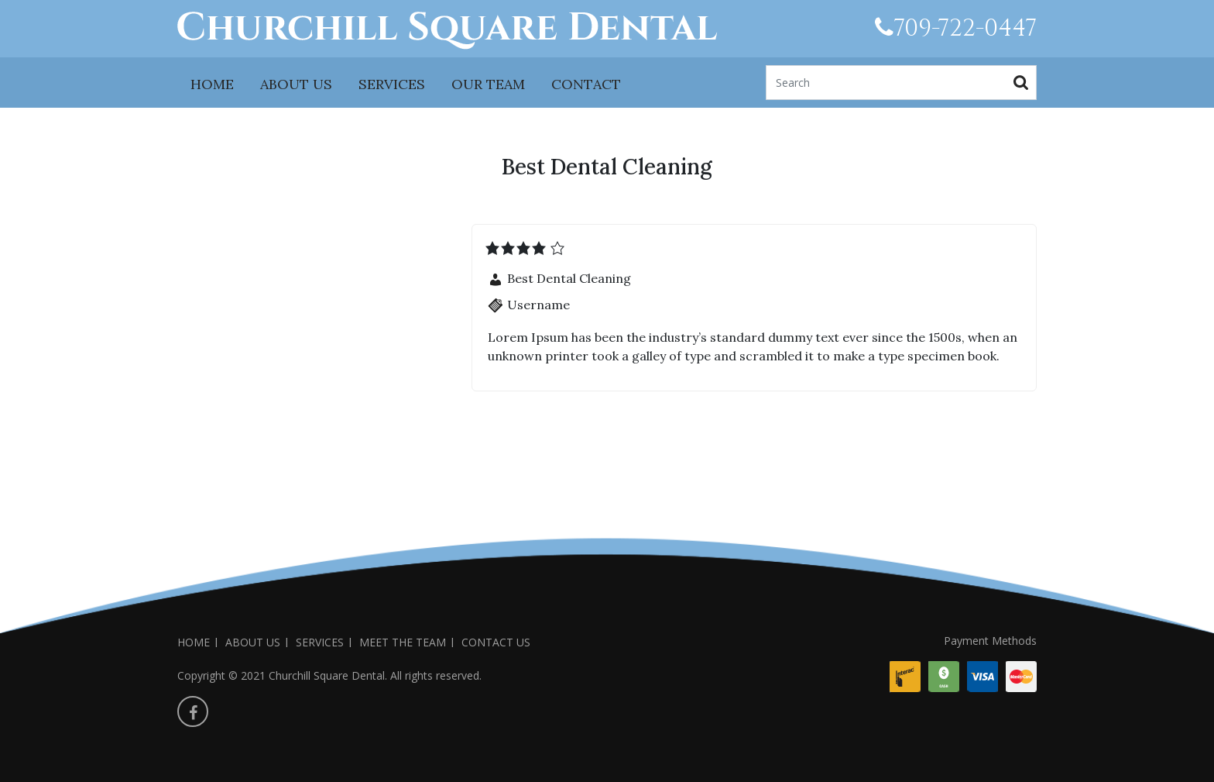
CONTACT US (495, 642)
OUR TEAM (488, 84)
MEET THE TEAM (402, 642)
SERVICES (391, 84)
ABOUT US (296, 84)
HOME (212, 84)
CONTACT (586, 84)
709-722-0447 (956, 28)
